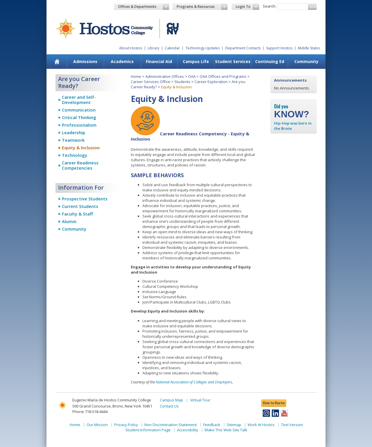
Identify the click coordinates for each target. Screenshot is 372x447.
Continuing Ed (269, 61)
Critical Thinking (79, 117)
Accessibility (187, 429)
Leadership (73, 132)
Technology (74, 155)
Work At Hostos (261, 424)
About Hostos (130, 48)
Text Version (292, 424)
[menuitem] (57, 61)
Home (136, 76)
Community (306, 61)
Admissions (85, 61)
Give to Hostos (274, 402)
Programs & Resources (202, 6)
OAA (192, 76)
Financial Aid (159, 61)
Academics (122, 61)
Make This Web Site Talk (226, 429)
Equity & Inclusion (81, 147)
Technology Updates (202, 48)
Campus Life (196, 61)
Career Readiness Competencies (80, 165)
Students (182, 81)
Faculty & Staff (77, 213)
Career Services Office (150, 81)
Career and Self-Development (79, 99)
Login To (247, 6)
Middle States (309, 48)
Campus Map (171, 400)
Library (153, 48)
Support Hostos (279, 48)
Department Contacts (243, 48)
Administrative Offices (164, 76)
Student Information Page (148, 429)
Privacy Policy (126, 424)
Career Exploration (211, 81)
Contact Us (169, 406)
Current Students (80, 206)
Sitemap (234, 424)
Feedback (211, 424)
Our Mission (97, 424)
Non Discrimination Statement (170, 424)
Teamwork (73, 140)
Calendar (172, 48)
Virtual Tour (200, 400)
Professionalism (79, 125)
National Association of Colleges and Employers (194, 382)
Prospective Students (85, 198)
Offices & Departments (143, 6)
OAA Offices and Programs (223, 76)
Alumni (69, 221)
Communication (79, 109)
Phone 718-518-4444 (90, 411)
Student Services (233, 61)
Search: (269, 6)
